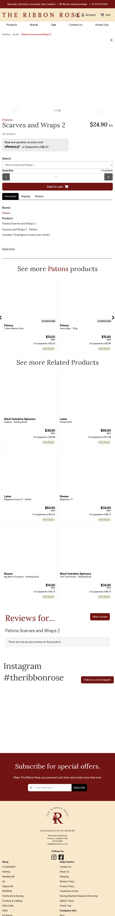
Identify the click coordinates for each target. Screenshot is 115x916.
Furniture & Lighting (12, 900)
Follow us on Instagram (97, 679)
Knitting (6, 34)
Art (3, 881)
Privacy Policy (67, 886)
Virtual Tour (102, 24)
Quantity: (57, 171)
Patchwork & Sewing (13, 896)
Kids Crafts (8, 905)
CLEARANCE (9, 867)
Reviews (39, 196)
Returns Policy (67, 881)
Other (5, 910)
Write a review (100, 616)
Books (16, 34)
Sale (53, 24)
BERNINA (7, 891)
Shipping (25, 196)
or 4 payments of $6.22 (26, 146)
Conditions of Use (69, 891)
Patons (7, 120)
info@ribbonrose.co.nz (57, 844)
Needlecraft (8, 876)
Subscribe (79, 787)
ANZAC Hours (67, 900)
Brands (34, 24)
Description (10, 196)
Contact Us (75, 24)
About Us (64, 871)
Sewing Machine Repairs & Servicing (79, 896)
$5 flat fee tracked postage (73, 4)
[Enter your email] (53, 787)
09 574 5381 (101, 4)
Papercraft (7, 886)
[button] (88, 15)
